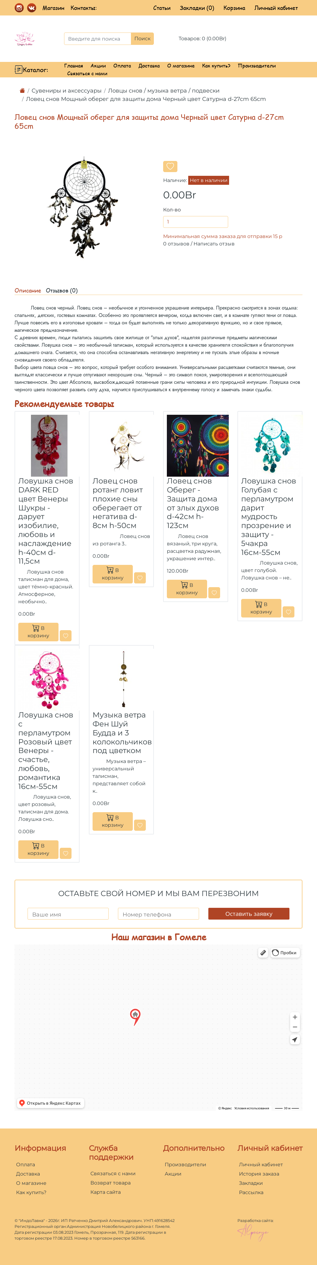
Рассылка (251, 1192)
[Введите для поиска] (97, 38)
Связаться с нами (87, 73)
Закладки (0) (197, 7)
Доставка (149, 65)
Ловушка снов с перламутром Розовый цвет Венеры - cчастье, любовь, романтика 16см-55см (45, 750)
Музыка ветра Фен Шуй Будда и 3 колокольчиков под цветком (122, 732)
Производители (257, 65)
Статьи (162, 7)
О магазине (181, 65)
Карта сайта (105, 1192)
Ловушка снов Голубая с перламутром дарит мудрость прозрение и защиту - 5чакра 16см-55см (268, 516)
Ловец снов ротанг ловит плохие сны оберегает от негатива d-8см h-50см (118, 503)
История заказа (259, 1174)
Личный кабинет (276, 7)
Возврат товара (110, 1183)
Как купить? (216, 65)
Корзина (234, 7)
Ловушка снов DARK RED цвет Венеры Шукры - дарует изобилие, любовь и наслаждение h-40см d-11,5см (45, 520)
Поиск (142, 38)
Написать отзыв (214, 244)
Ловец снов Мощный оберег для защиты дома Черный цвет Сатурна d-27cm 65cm (146, 99)
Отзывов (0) (62, 290)
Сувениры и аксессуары (67, 90)
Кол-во (172, 210)
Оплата (122, 65)
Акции (98, 65)
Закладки (251, 1183)
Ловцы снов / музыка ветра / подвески (163, 90)
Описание (28, 290)
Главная (73, 65)
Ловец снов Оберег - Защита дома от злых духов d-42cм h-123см (193, 503)
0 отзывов (176, 244)
